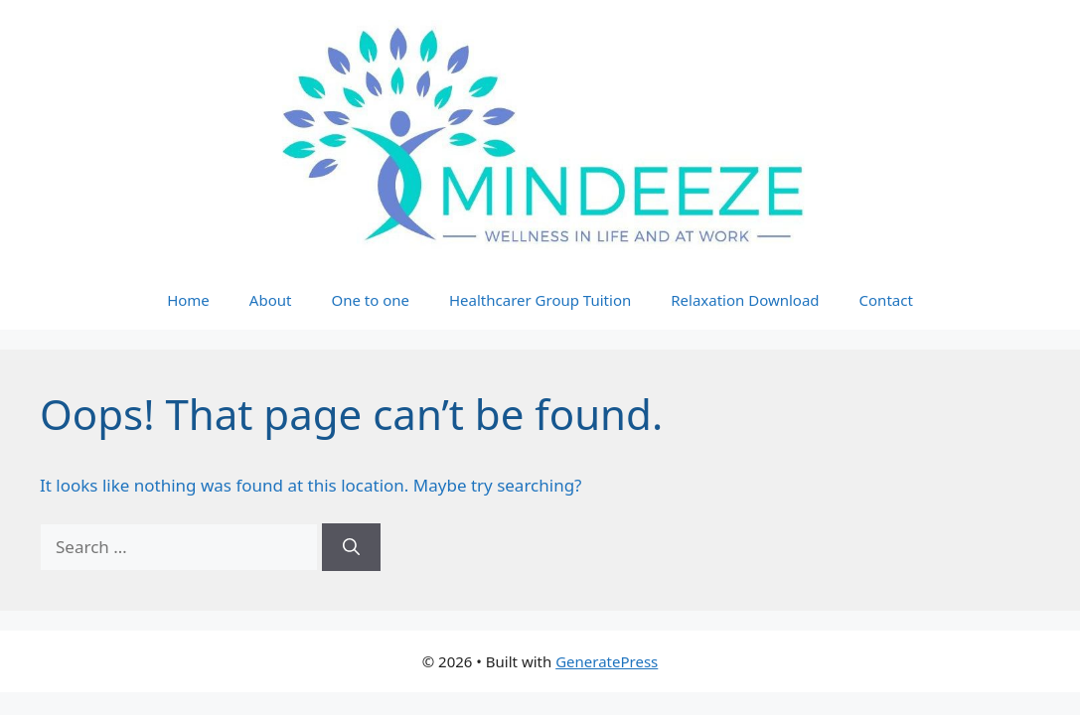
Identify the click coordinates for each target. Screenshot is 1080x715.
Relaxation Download (745, 300)
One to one (370, 300)
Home (188, 300)
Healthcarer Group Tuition (540, 300)
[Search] (351, 547)
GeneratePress (606, 661)
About (270, 300)
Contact (886, 300)
